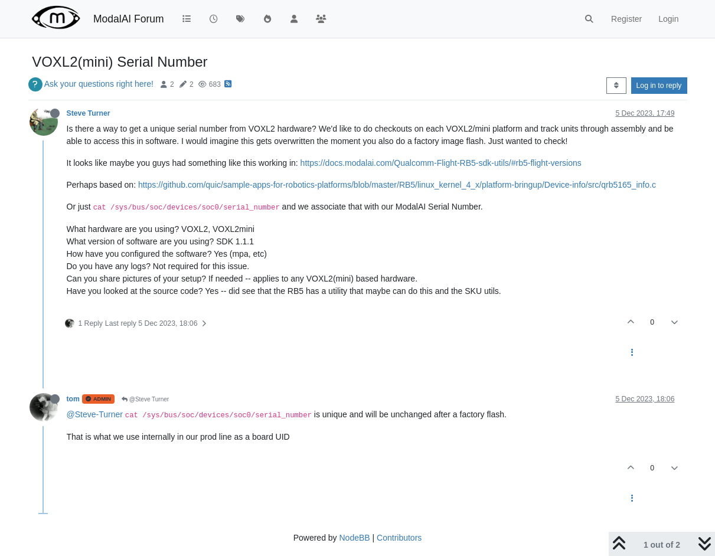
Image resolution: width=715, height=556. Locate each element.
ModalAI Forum (128, 19)
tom (73, 399)
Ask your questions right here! (99, 84)
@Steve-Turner (95, 414)
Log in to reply (659, 85)
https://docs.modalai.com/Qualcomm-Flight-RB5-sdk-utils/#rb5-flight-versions (441, 163)
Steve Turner (88, 113)
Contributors (399, 537)
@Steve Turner (145, 399)
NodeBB (354, 537)
